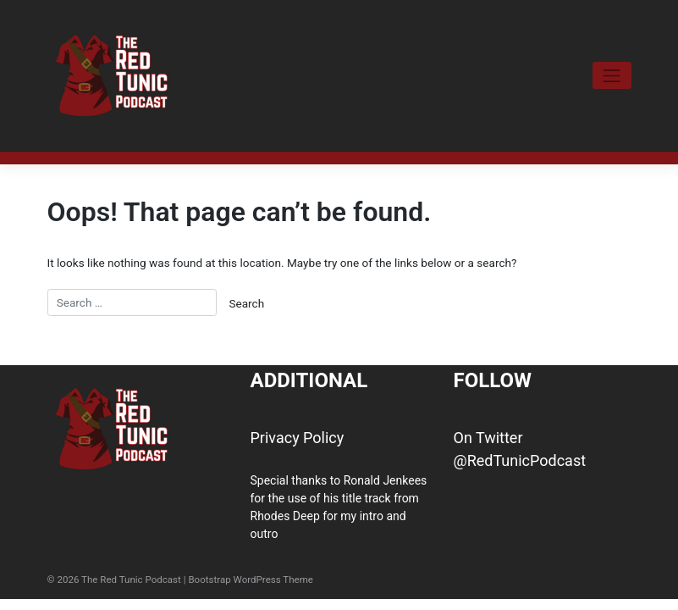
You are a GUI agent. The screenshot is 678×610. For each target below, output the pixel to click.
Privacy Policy (298, 437)
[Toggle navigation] (612, 75)
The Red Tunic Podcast (131, 579)
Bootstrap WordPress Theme (250, 579)
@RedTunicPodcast (520, 460)
